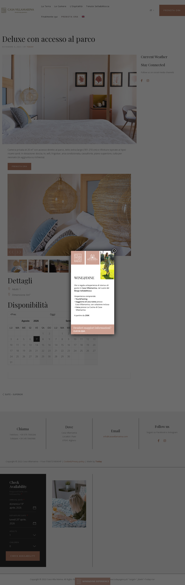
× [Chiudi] (114, 251)
